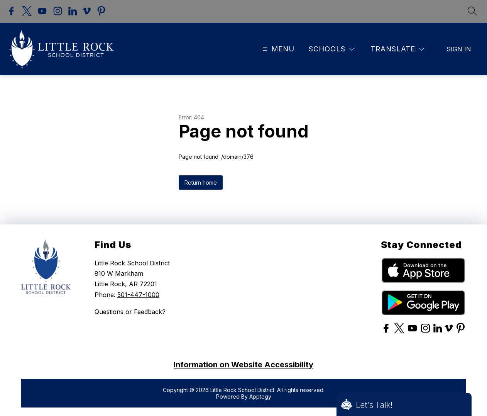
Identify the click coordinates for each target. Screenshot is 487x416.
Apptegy (260, 395)
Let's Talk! (374, 404)
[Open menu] (277, 48)
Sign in (458, 48)
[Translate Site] (397, 48)
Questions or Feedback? (130, 310)
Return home (200, 181)
